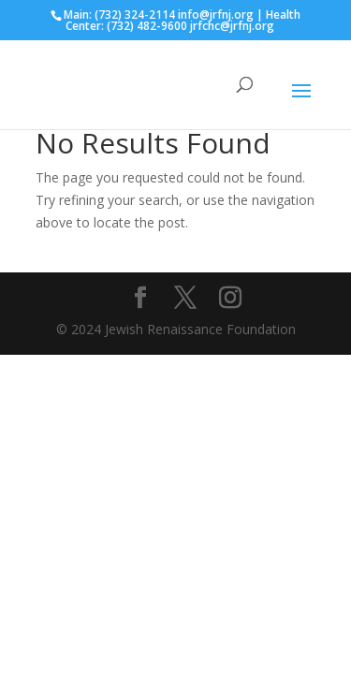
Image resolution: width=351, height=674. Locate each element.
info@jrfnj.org (216, 14)
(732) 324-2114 (135, 14)
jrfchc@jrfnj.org (232, 26)
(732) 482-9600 (147, 26)
